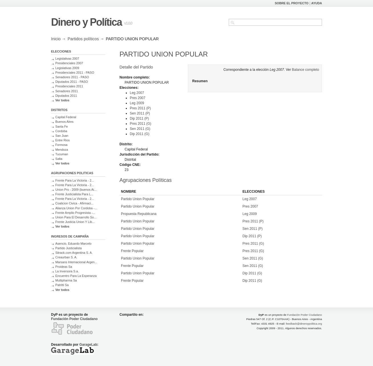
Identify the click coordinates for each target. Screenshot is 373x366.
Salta (58, 158)
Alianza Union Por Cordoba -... (76, 208)
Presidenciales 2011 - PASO (74, 72)
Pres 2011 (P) (140, 108)
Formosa (61, 144)
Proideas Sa (63, 266)
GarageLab (88, 345)
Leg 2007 (137, 93)
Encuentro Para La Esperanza (76, 275)
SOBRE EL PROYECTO (291, 3)
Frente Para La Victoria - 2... (74, 180)
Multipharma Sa (66, 280)
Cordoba (61, 131)
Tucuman (61, 154)
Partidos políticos (83, 39)
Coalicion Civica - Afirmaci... (74, 203)
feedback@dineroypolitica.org (304, 323)
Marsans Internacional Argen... (76, 262)
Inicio (56, 39)
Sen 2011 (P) (140, 113)
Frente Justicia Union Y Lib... (75, 222)
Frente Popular (132, 251)
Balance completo (305, 70)
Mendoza (61, 149)
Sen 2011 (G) (140, 129)
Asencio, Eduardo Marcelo (73, 243)
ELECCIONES (61, 51)
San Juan (61, 135)
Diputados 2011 (66, 95)
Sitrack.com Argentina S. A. (74, 252)
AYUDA (316, 3)
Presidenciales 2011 (69, 86)
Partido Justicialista (68, 248)
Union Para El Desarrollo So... (75, 217)
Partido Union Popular (137, 199)
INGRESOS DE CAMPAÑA (70, 236)
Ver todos (62, 100)
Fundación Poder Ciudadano (74, 319)
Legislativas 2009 (67, 68)
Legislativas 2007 (67, 58)
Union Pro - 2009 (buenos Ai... (76, 189)
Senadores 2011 (66, 91)
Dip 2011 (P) (139, 118)
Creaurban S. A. (66, 257)
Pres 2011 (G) (140, 124)
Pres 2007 (137, 98)
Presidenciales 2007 (69, 63)
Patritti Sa (62, 285)
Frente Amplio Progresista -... (75, 212)
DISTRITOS (59, 110)
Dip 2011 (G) (139, 134)
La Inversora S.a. (67, 271)
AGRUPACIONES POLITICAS (72, 173)
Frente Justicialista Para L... (74, 194)
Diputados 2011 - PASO (71, 81)
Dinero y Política (86, 22)
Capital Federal (65, 117)
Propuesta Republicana (139, 214)
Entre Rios (62, 140)
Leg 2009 (137, 103)
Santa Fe (61, 126)
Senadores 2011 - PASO (72, 77)
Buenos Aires (64, 121)
